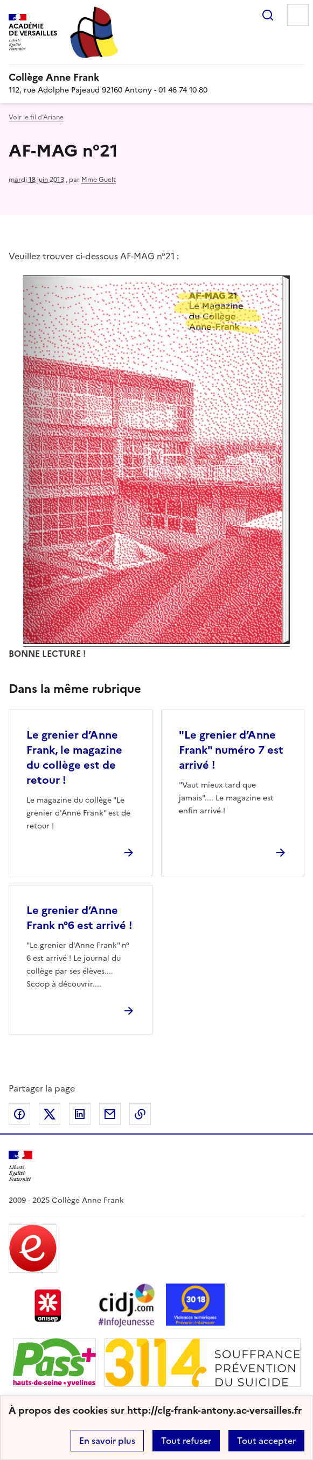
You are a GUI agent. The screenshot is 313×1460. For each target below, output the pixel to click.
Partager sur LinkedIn (80, 1114)
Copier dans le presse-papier (140, 1114)
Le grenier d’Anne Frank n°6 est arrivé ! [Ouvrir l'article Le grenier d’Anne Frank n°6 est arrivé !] (79, 917)
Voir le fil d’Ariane (36, 117)
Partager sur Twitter (49, 1114)
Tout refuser (186, 1440)
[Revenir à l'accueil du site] (20, 1166)
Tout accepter (266, 1440)
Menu (298, 15)
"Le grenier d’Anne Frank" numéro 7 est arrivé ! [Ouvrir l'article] (231, 750)
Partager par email (110, 1114)
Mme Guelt (98, 180)
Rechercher (268, 15)
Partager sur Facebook (19, 1114)
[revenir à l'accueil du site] (156, 77)
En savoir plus (107, 1440)
